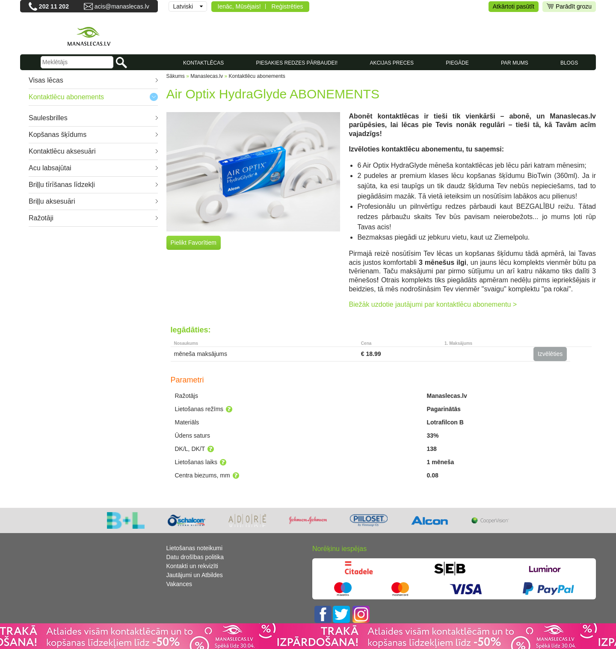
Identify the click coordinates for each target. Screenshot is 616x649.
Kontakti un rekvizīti (192, 566)
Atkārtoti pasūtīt (513, 6)
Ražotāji (41, 218)
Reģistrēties (287, 6)
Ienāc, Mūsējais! (239, 6)
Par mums (514, 63)
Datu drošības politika (195, 557)
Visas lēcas (46, 80)
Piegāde (457, 63)
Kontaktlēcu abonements (66, 97)
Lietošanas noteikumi (194, 548)
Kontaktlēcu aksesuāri (62, 151)
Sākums (175, 76)
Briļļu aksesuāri (52, 201)
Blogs (569, 63)
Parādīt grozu (569, 6)
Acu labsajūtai (50, 168)
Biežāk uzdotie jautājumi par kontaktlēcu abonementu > (433, 304)
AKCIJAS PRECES (392, 63)
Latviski (183, 6)
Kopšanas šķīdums (57, 134)
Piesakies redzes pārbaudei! (297, 63)
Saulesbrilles (48, 118)
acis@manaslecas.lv (122, 6)
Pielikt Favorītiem (193, 242)
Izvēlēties (550, 353)
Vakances (179, 584)
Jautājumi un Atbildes (194, 575)
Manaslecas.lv (206, 76)
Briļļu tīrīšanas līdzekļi (62, 184)
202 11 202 (54, 6)
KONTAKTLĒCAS (203, 63)
